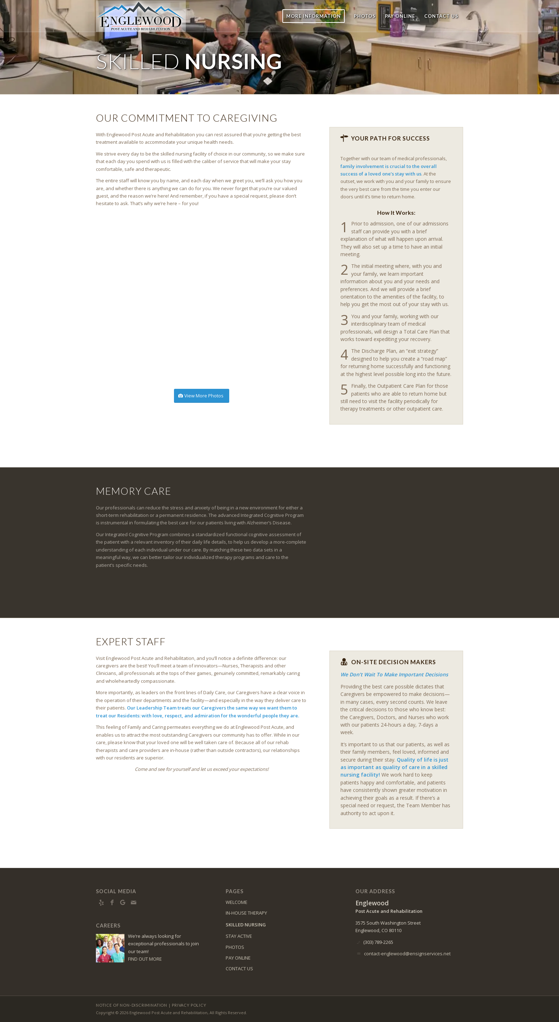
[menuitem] (313, 16)
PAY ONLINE (238, 958)
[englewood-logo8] (145, 16)
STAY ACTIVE (239, 936)
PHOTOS (235, 947)
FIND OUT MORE (145, 959)
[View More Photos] (201, 396)
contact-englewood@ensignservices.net (407, 953)
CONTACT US (239, 968)
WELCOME (236, 902)
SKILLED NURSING (246, 924)
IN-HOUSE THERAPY (246, 913)
